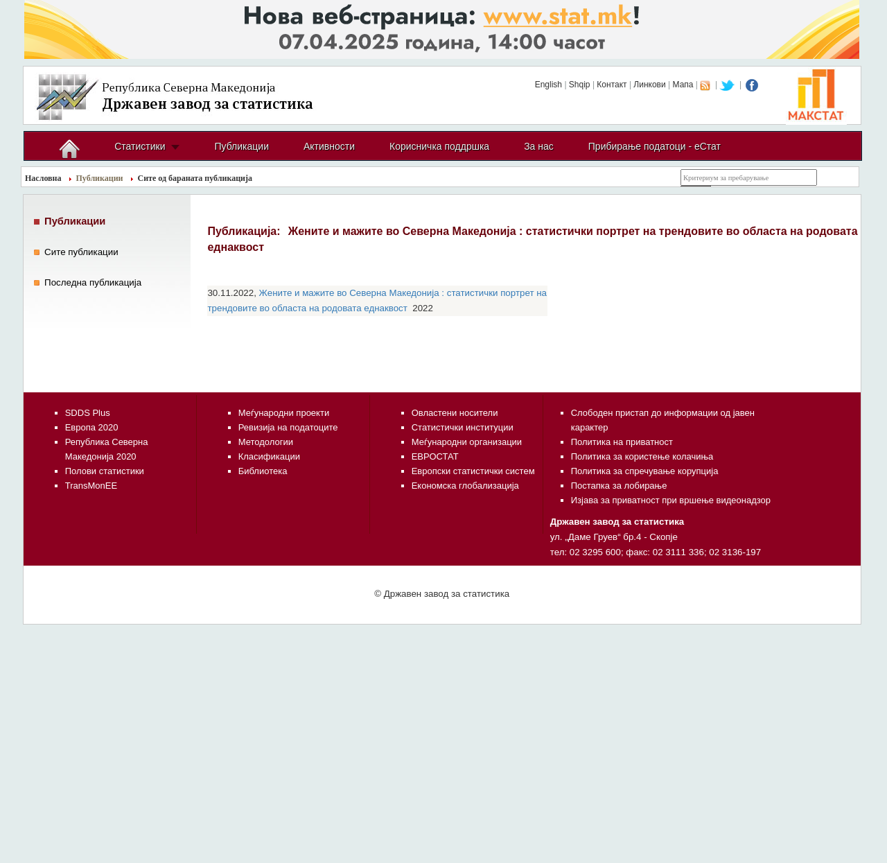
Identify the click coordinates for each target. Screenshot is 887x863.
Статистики (139, 146)
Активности (329, 146)
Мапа (683, 84)
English (548, 84)
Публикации (241, 146)
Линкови (649, 84)
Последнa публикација (92, 282)
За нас (539, 146)
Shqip (579, 84)
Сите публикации (81, 252)
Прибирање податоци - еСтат (654, 146)
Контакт (611, 84)
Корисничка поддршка (439, 146)
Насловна (43, 178)
